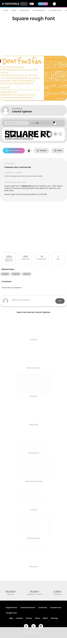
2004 (9, 256)
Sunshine (33, 339)
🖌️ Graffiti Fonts (55, 10)
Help (11, 618)
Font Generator (39, 10)
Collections (24, 10)
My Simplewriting (33, 368)
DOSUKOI (33, 510)
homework (33, 566)
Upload (43, 4)
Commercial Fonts (27, 607)
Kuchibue (33, 396)
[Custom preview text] (16, 123)
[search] (24, 4)
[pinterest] (41, 626)
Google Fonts (11, 613)
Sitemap (54, 618)
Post (60, 301)
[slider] (37, 123)
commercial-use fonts (35, 594)
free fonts (10, 594)
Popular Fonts (11, 607)
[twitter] (33, 626)
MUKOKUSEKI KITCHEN (33, 481)
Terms (37, 618)
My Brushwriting (33, 538)
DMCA (45, 618)
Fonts (5, 10)
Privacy (29, 618)
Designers (57, 594)
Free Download (13, 150)
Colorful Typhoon (22, 111)
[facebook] (26, 626)
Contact (19, 618)
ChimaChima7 (33, 453)
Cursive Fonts (55, 607)
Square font (26, 186)
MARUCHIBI (33, 425)
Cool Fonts (42, 607)
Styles (13, 10)
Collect (41, 150)
